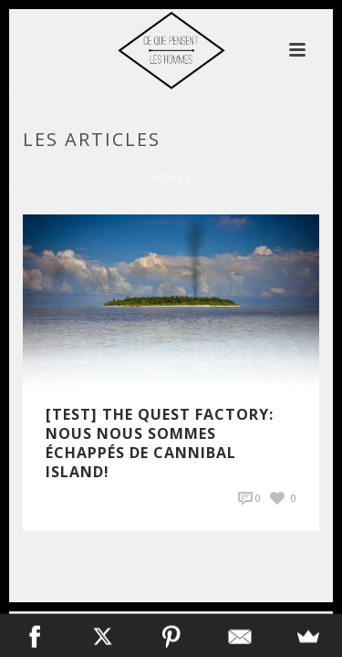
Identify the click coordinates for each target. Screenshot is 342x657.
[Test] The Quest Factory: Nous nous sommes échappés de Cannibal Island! (160, 442)
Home (166, 178)
